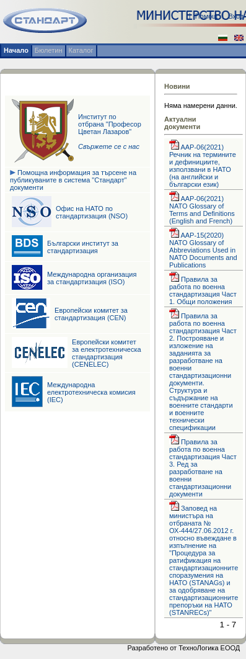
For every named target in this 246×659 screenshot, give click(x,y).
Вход (236, 16)
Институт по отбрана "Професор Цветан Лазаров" (109, 131)
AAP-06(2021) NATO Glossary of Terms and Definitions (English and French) (202, 210)
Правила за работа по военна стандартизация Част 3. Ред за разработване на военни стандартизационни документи (203, 468)
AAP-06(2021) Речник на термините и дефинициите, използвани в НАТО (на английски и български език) (202, 165)
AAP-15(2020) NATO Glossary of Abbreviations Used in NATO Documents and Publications (203, 250)
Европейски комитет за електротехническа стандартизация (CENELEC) (106, 353)
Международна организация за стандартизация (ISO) (91, 278)
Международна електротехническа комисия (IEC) (91, 392)
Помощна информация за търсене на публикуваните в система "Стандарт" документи (73, 180)
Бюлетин (49, 50)
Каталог (81, 50)
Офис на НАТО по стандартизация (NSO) (92, 212)
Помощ (206, 16)
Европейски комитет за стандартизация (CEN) (91, 314)
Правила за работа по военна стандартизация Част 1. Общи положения (203, 290)
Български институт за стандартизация (82, 247)
